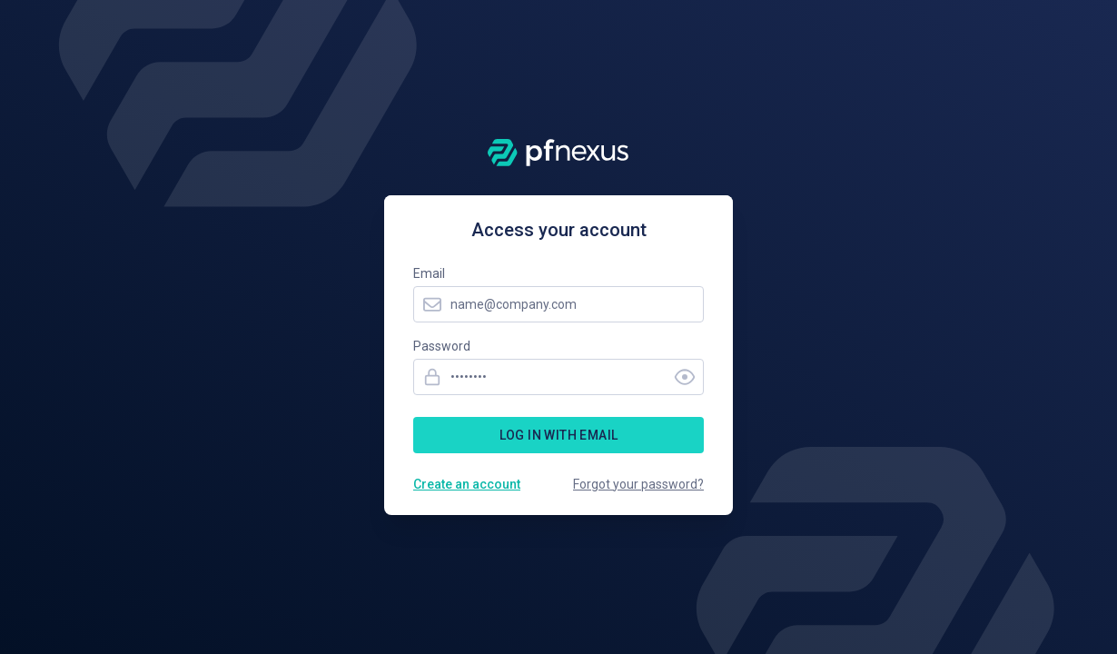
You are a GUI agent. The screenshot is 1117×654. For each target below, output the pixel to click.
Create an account (466, 484)
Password (441, 346)
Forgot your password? (638, 484)
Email (429, 273)
